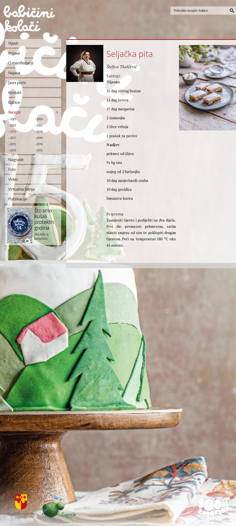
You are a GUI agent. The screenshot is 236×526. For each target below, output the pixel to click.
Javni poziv (17, 82)
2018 (39, 131)
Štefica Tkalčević (121, 66)
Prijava (14, 53)
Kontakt (14, 92)
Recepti (14, 112)
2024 (39, 119)
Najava (14, 72)
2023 (13, 125)
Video (13, 179)
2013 (13, 150)
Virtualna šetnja (21, 189)
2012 (39, 150)
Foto (12, 169)
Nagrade (15, 159)
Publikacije (17, 199)
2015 (13, 144)
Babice (14, 102)
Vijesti (13, 43)
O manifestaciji (20, 63)
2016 (39, 138)
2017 (13, 138)
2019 (13, 131)
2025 (13, 119)
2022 (39, 125)
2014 (39, 144)
